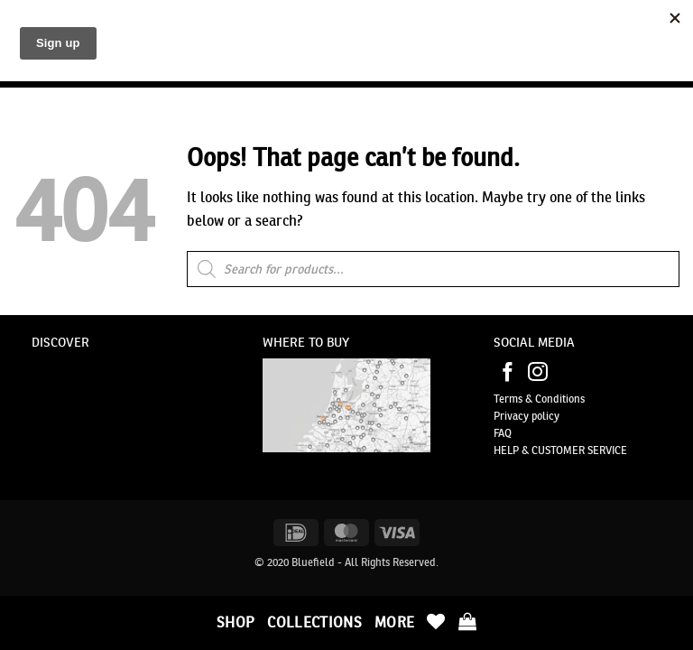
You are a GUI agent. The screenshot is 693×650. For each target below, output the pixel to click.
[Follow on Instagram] (538, 373)
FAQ (503, 433)
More (394, 622)
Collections (314, 622)
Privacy (511, 415)
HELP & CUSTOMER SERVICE (560, 450)
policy (544, 415)
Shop (235, 622)
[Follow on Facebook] (508, 373)
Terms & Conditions (539, 398)
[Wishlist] (436, 621)
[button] (467, 621)
